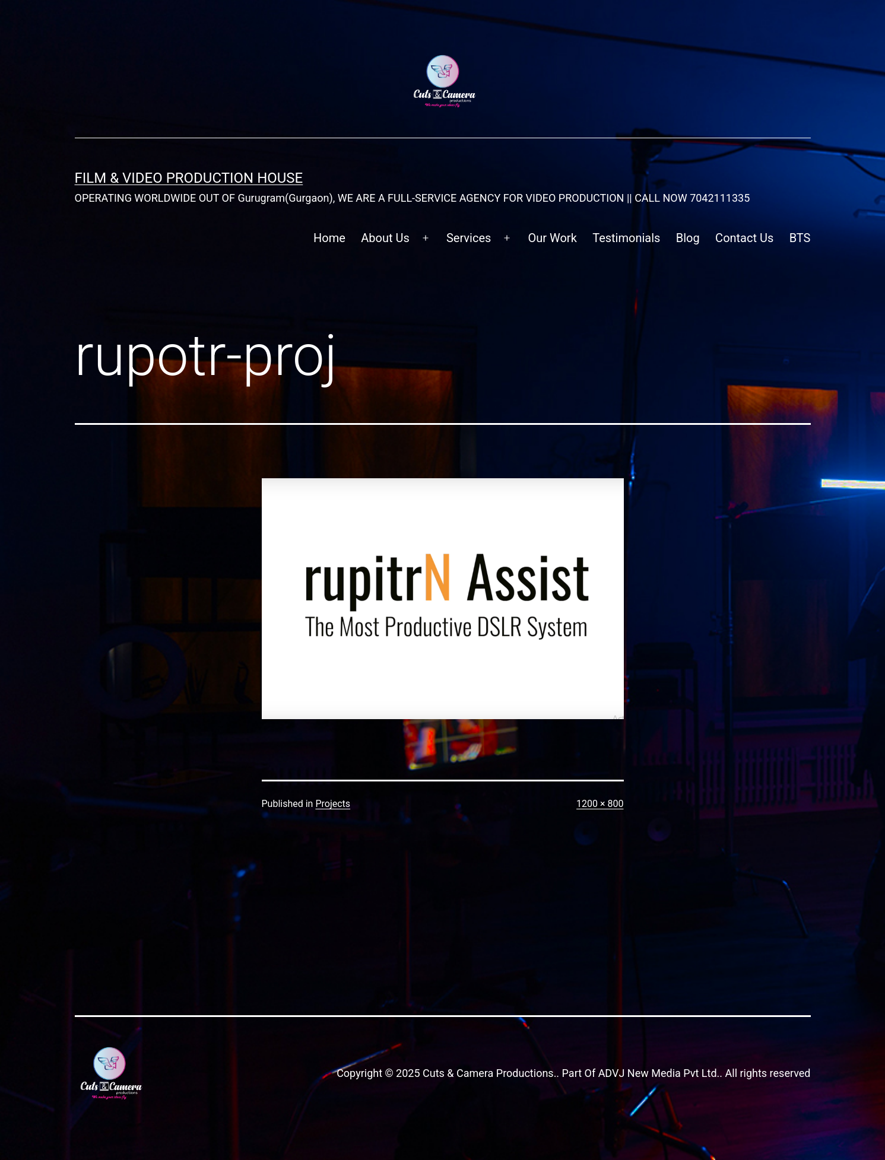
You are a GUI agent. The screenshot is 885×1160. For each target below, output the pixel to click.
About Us (385, 238)
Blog (688, 238)
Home (329, 238)
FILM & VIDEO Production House (189, 178)
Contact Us (744, 238)
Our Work (552, 238)
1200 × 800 (599, 803)
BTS (800, 238)
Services (468, 238)
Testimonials (626, 238)
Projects (332, 803)
